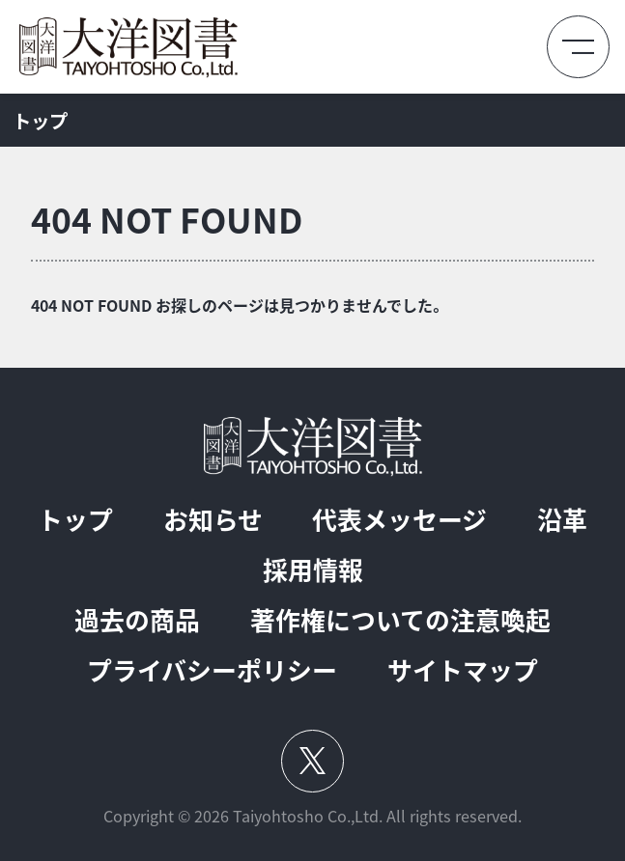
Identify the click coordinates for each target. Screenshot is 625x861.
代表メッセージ (399, 520)
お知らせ (213, 520)
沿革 (562, 520)
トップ (75, 520)
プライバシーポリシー (212, 670)
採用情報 (313, 570)
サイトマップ (462, 670)
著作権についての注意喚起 (400, 620)
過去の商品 (137, 620)
